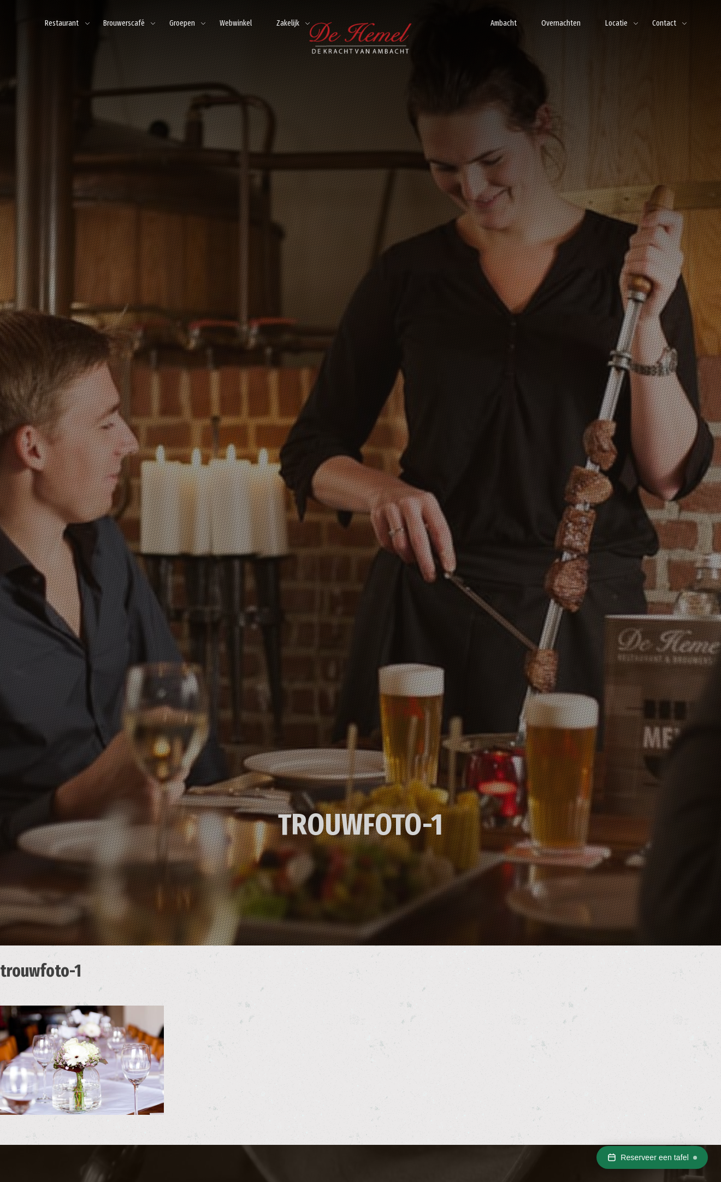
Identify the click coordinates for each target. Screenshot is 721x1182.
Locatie (616, 23)
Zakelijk (287, 23)
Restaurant (62, 23)
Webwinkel (236, 23)
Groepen (182, 23)
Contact (664, 23)
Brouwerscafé (124, 23)
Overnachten (561, 23)
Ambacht (503, 23)
